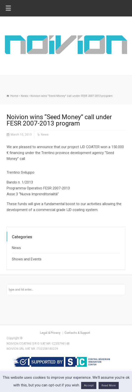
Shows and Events (27, 259)
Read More (109, 385)
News (44, 134)
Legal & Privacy (50, 333)
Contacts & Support (77, 333)
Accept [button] (88, 385)
